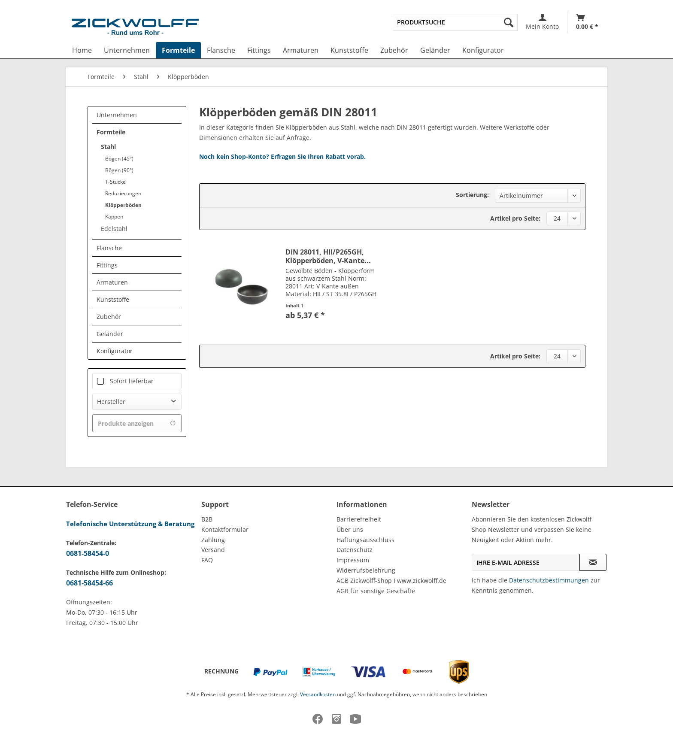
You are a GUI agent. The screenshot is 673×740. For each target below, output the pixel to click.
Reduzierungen (123, 193)
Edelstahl (114, 228)
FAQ (207, 560)
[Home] (82, 50)
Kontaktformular (225, 529)
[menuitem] (455, 22)
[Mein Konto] (542, 22)
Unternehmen (117, 115)
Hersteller (111, 401)
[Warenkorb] (587, 22)
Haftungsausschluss (365, 540)
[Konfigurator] (483, 50)
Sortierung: (472, 195)
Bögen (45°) (119, 158)
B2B (206, 519)
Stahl (108, 147)
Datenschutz (354, 550)
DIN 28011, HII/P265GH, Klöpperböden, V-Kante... (328, 256)
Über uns (349, 529)
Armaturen (112, 282)
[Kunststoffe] (349, 50)
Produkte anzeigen (137, 423)
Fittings (107, 265)
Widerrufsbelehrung (365, 570)
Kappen (114, 216)
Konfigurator (115, 351)
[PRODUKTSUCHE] (455, 22)
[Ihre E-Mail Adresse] (526, 562)
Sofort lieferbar (132, 381)
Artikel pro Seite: (515, 218)
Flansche (109, 248)
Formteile (111, 132)
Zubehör (109, 316)
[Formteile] (178, 50)
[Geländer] (435, 50)
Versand (213, 550)
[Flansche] (221, 50)
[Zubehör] (394, 50)
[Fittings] (259, 50)
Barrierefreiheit (358, 519)
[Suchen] (509, 22)
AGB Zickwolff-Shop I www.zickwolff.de (391, 580)
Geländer (110, 334)
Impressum (352, 560)
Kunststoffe (113, 299)
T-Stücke (115, 181)
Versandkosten (318, 694)
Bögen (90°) (119, 170)
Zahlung (213, 540)
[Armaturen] (300, 50)
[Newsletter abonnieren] (592, 562)
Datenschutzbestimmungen (549, 580)
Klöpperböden (123, 205)
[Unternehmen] (127, 50)
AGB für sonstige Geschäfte (375, 591)
